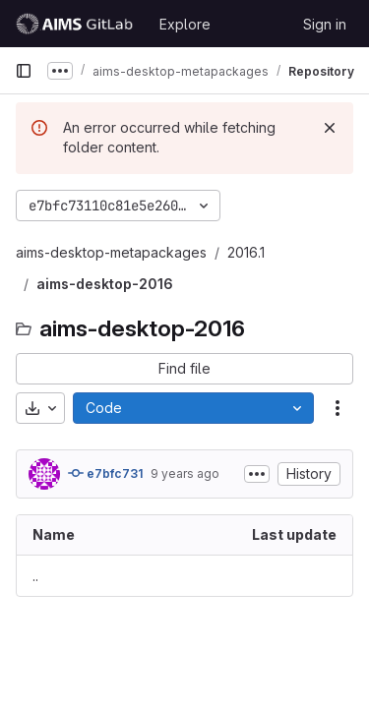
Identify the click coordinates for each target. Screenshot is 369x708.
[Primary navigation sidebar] (23, 71)
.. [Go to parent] (35, 575)
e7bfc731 (105, 473)
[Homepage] (77, 23)
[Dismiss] (329, 128)
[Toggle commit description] (257, 474)
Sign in (324, 24)
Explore (185, 24)
